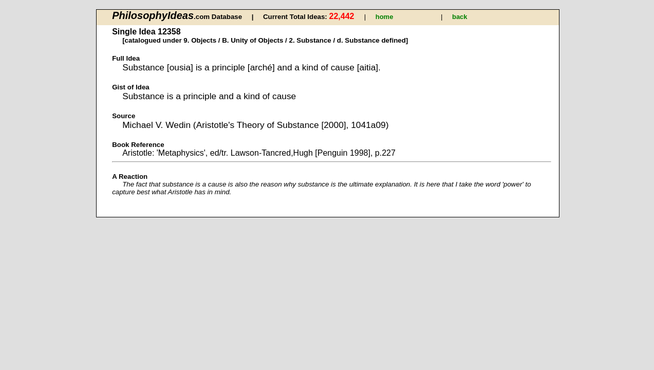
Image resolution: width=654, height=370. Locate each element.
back (460, 17)
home (385, 17)
